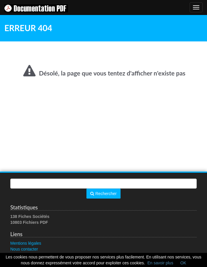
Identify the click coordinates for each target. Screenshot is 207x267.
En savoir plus (160, 263)
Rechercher (103, 193)
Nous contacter (24, 249)
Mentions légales (25, 243)
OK (183, 263)
